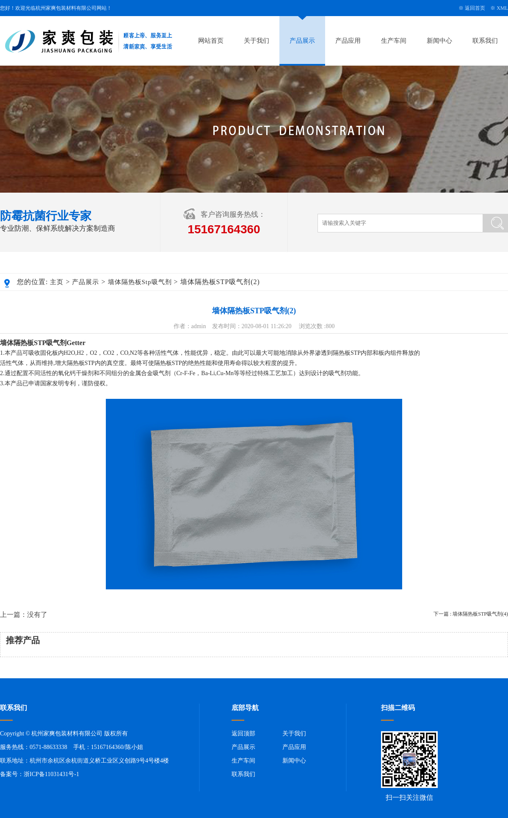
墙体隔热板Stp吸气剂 (140, 282)
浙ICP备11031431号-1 (51, 774)
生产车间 (393, 40)
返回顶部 (243, 733)
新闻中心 (439, 40)
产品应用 (348, 40)
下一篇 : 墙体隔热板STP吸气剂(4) (470, 614)
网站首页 (211, 40)
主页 (57, 282)
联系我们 (485, 40)
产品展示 (302, 40)
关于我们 (256, 40)
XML (502, 8)
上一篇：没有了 (23, 614)
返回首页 (475, 8)
